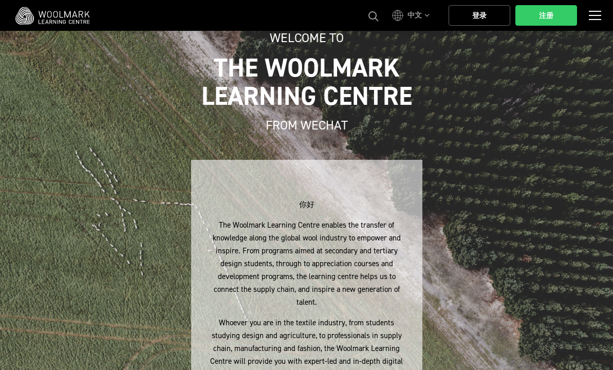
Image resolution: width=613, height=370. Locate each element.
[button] (412, 15)
